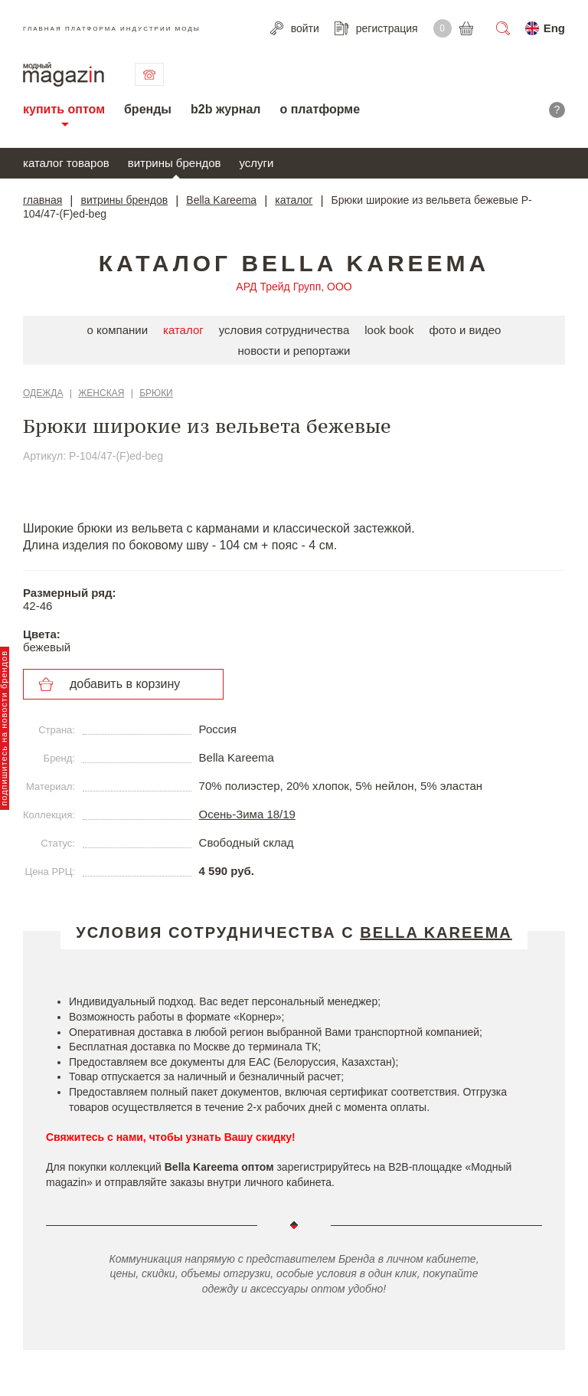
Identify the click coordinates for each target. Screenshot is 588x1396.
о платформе (319, 109)
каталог (293, 200)
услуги (257, 162)
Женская (101, 393)
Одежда (43, 393)
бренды (148, 109)
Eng (554, 27)
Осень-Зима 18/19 (247, 814)
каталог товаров (66, 162)
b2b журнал (225, 109)
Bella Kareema (221, 200)
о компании (117, 329)
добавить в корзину (125, 683)
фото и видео (465, 329)
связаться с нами (149, 74)
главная (42, 200)
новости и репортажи (294, 350)
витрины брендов (174, 162)
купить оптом (64, 109)
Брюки (156, 393)
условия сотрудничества (284, 329)
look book (388, 329)
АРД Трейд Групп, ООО (293, 286)
